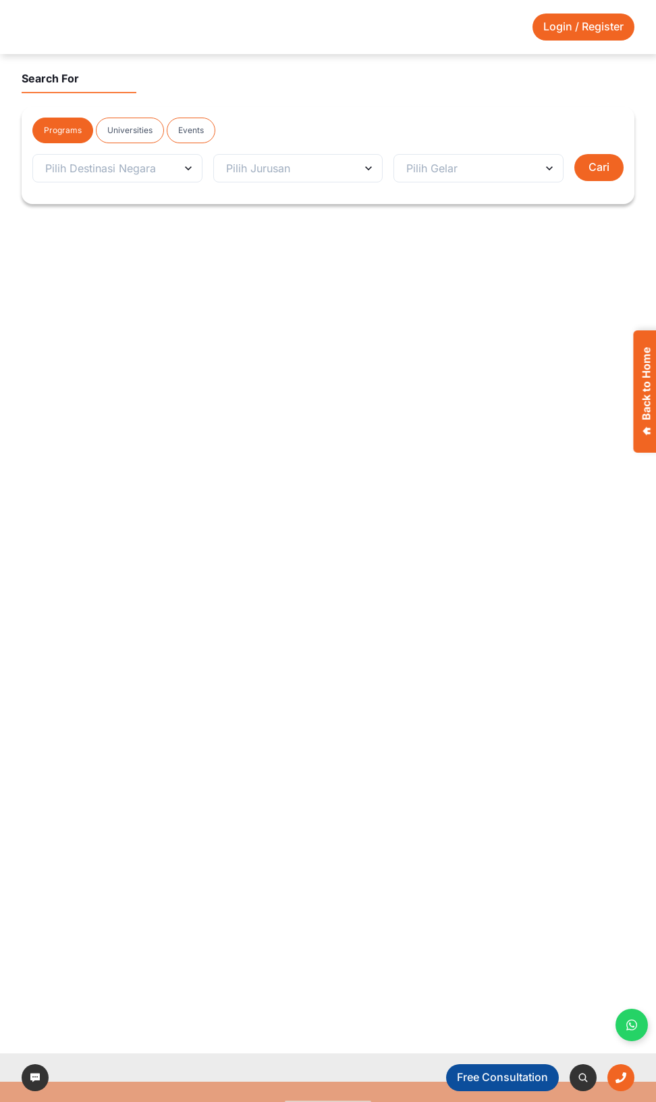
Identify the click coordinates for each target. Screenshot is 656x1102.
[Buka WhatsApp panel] (632, 1025)
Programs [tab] (63, 130)
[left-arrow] (35, 1077)
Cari (599, 167)
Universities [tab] (130, 130)
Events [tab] (191, 130)
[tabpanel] (328, 168)
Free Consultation (502, 1077)
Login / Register (583, 26)
